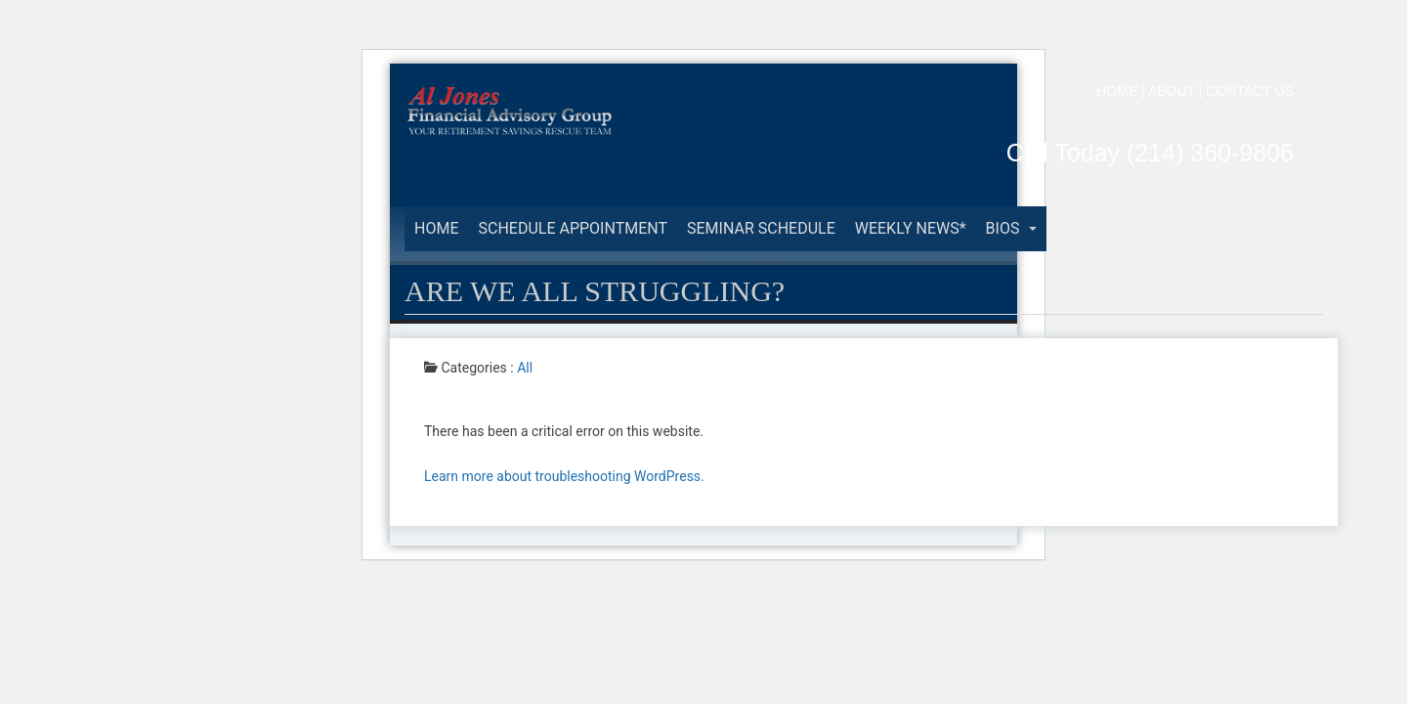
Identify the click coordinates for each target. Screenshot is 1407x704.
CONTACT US (1250, 91)
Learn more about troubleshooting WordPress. (564, 476)
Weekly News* (910, 228)
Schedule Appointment (572, 228)
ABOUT (1171, 91)
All (525, 367)
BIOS (1012, 228)
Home (436, 228)
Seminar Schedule (761, 228)
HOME (1116, 91)
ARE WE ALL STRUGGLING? (595, 291)
